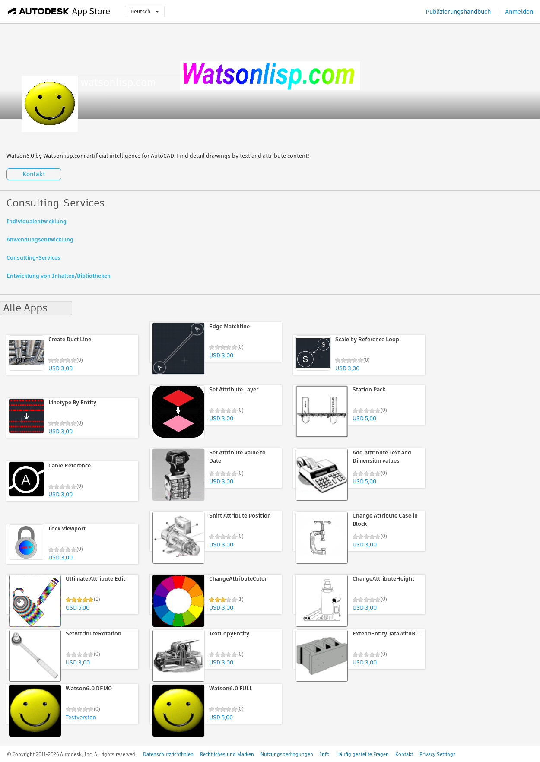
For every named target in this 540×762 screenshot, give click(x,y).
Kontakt (33, 174)
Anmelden (519, 11)
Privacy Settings (437, 754)
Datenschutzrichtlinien (168, 754)
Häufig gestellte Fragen (362, 754)
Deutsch (144, 11)
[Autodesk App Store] (59, 11)
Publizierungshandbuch (458, 11)
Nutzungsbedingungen (286, 754)
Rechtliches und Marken (227, 754)
